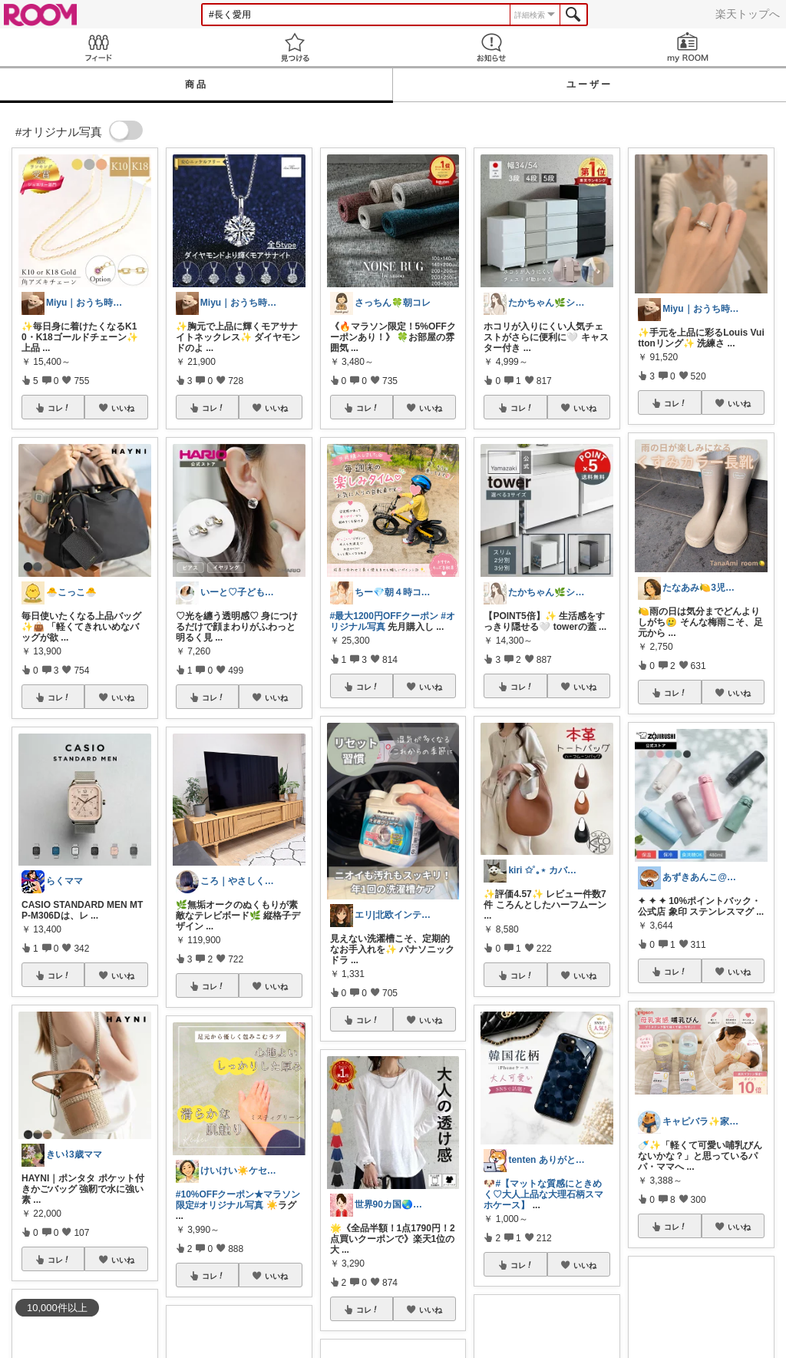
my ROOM (688, 47)
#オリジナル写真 (229, 1205)
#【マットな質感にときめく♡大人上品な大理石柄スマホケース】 (543, 1194)
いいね (122, 408)
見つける (294, 47)
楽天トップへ (747, 14)
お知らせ (491, 47)
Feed (98, 47)
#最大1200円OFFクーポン (384, 616)
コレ (59, 408)
